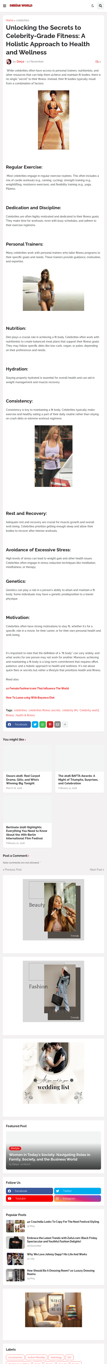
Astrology (56, 1357)
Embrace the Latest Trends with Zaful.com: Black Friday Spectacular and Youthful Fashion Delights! (62, 1239)
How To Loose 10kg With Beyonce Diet (30, 697)
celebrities (22, 20)
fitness (10, 715)
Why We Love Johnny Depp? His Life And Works (57, 1254)
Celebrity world (89, 710)
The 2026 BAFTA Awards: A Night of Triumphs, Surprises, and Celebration (78, 779)
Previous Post (13, 869)
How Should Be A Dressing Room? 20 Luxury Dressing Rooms (61, 1272)
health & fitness (25, 715)
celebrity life (70, 710)
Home (9, 20)
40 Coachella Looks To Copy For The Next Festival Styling (63, 1221)
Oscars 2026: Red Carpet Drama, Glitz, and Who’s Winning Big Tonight (23, 779)
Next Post (96, 869)
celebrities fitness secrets (44, 710)
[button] (4, 6)
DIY (69, 1357)
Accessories (15, 1357)
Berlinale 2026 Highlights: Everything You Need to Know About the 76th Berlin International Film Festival (26, 833)
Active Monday (36, 1357)
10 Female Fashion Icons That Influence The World (37, 688)
